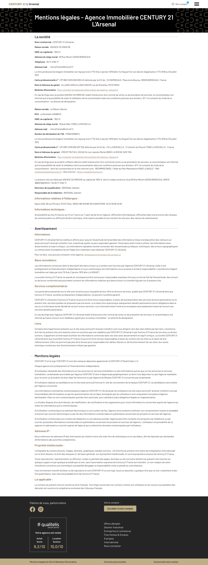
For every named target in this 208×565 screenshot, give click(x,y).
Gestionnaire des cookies (166, 561)
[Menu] (196, 4)
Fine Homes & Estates (116, 534)
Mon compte (179, 4)
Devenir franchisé (113, 527)
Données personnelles (115, 561)
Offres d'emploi (112, 523)
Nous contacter (112, 545)
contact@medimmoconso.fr (48, 172)
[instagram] (40, 509)
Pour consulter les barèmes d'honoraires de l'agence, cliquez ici (87, 90)
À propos (109, 538)
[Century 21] (24, 4)
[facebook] (32, 509)
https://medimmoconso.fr (90, 172)
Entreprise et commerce (117, 531)
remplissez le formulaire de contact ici (102, 254)
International (111, 542)
